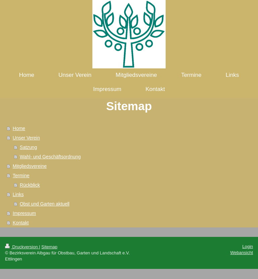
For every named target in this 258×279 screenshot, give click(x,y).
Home (19, 128)
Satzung (28, 147)
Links (18, 194)
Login (247, 246)
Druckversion (22, 246)
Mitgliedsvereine (30, 166)
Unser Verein (26, 138)
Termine (21, 175)
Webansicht (241, 252)
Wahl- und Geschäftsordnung (50, 156)
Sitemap (49, 246)
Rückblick (30, 185)
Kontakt (21, 222)
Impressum (24, 213)
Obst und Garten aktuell (45, 204)
